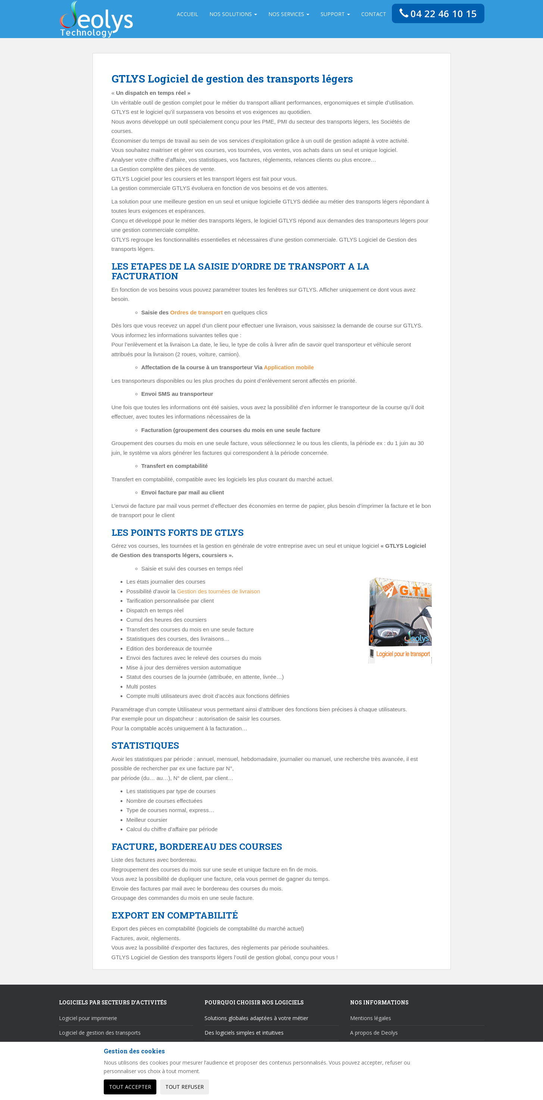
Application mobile (289, 367)
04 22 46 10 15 (438, 13)
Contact (373, 14)
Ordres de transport (196, 312)
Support (335, 14)
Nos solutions (233, 14)
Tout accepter (130, 1086)
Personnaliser (239, 1086)
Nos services (288, 14)
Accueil (187, 14)
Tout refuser (184, 1086)
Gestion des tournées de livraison (218, 591)
